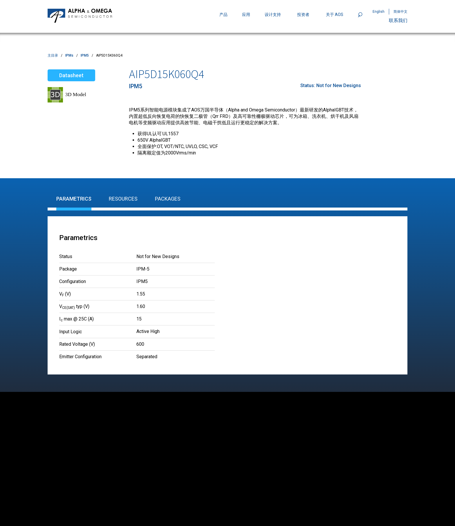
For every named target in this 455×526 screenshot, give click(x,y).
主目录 (53, 55)
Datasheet (71, 75)
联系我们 (398, 20)
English (378, 12)
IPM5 (85, 55)
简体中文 (400, 12)
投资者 (303, 14)
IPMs (69, 55)
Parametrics (73, 199)
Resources (123, 199)
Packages (167, 199)
